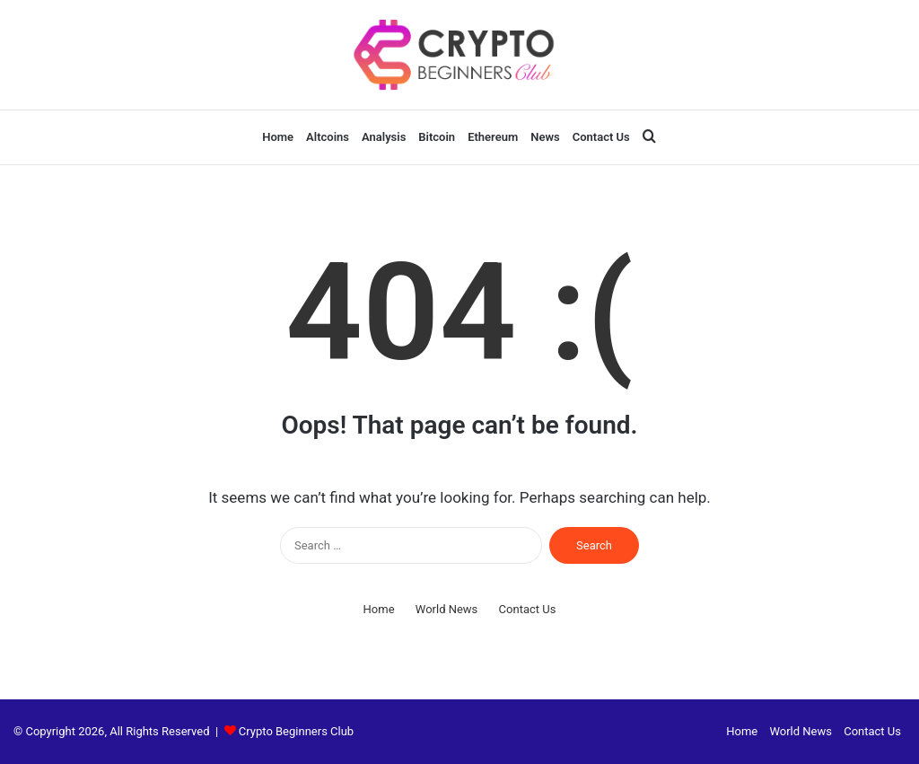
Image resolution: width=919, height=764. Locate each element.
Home (277, 137)
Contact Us (601, 137)
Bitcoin (436, 137)
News (544, 137)
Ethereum (493, 137)
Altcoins (327, 137)
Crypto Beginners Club (296, 731)
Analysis (384, 137)
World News (447, 609)
